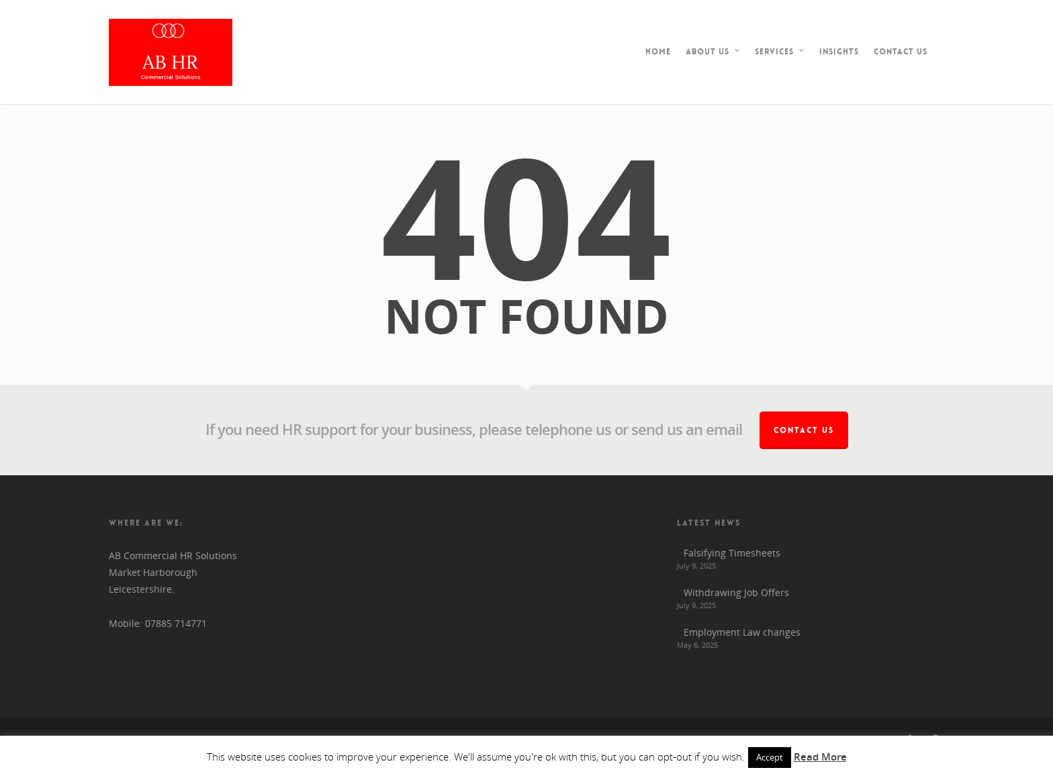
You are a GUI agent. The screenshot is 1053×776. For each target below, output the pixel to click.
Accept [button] (769, 757)
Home (658, 51)
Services (780, 52)
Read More (820, 756)
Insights (839, 51)
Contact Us (900, 51)
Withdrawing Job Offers (736, 592)
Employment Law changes (742, 632)
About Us (713, 52)
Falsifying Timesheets (732, 552)
